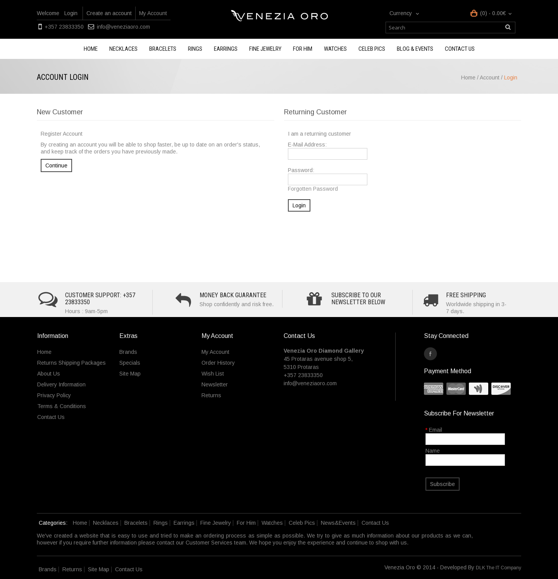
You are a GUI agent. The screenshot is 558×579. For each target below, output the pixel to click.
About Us (48, 373)
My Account (153, 13)
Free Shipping (466, 295)
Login (71, 13)
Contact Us (51, 417)
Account (489, 77)
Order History (218, 363)
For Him (302, 48)
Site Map (130, 373)
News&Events (338, 523)
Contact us (460, 48)
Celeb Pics (371, 48)
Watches (335, 48)
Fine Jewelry (265, 48)
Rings (195, 48)
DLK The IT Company (498, 567)
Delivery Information (61, 384)
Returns (211, 395)
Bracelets (162, 48)
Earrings (226, 48)
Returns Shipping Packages (71, 363)
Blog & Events (415, 48)
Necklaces (123, 48)
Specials (129, 363)
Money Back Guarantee (233, 295)
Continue (56, 165)
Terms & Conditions (61, 406)
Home (91, 48)
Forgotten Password (313, 189)
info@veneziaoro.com (123, 27)
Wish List (213, 373)
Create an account (109, 13)
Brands (128, 352)
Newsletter (215, 384)
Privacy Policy (54, 395)
